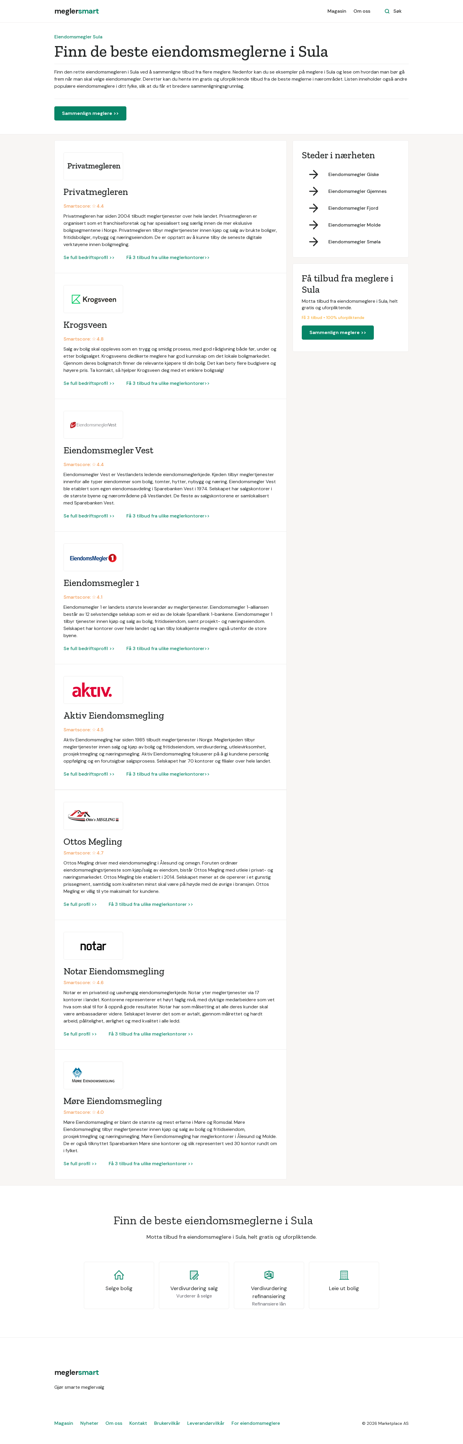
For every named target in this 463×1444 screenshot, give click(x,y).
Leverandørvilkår (205, 1423)
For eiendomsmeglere (255, 1423)
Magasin (336, 11)
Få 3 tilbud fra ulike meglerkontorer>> (168, 257)
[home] (76, 11)
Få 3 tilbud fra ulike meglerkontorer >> (151, 904)
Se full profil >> (80, 904)
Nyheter (89, 1423)
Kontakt (138, 1423)
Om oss (361, 11)
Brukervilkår (167, 1423)
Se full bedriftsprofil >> (89, 257)
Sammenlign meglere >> (90, 113)
